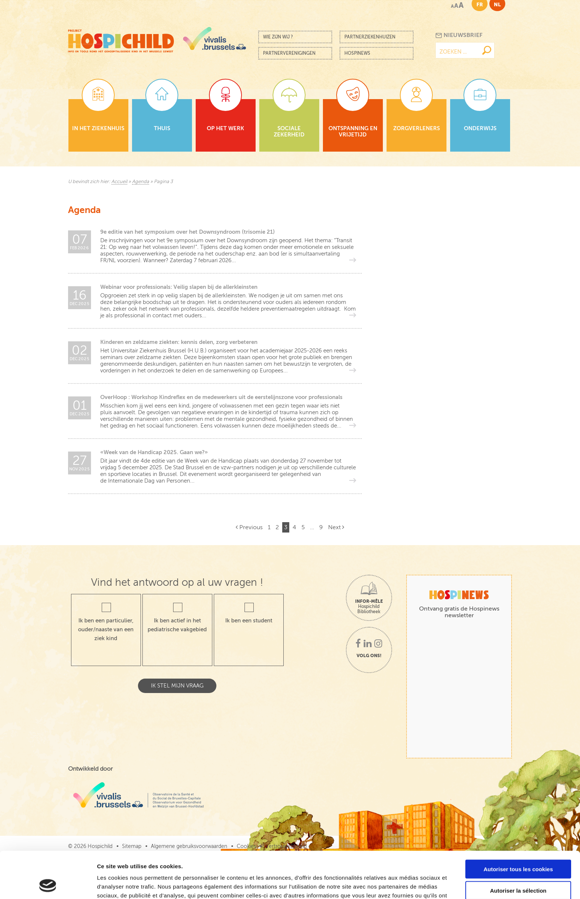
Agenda (140, 181)
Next (336, 527)
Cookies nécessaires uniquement (518, 868)
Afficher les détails (407, 884)
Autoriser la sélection (518, 847)
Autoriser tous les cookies (518, 825)
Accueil (119, 181)
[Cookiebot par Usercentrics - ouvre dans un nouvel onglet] (48, 884)
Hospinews (357, 53)
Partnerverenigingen (289, 53)
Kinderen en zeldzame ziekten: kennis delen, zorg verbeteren (178, 342)
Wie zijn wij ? (278, 37)
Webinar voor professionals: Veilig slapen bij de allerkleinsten (178, 287)
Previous (249, 527)
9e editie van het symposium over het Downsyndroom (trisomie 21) (187, 232)
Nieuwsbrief (458, 35)
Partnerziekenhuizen (369, 37)
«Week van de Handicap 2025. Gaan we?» (154, 452)
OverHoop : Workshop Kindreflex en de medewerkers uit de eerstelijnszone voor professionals (221, 397)
